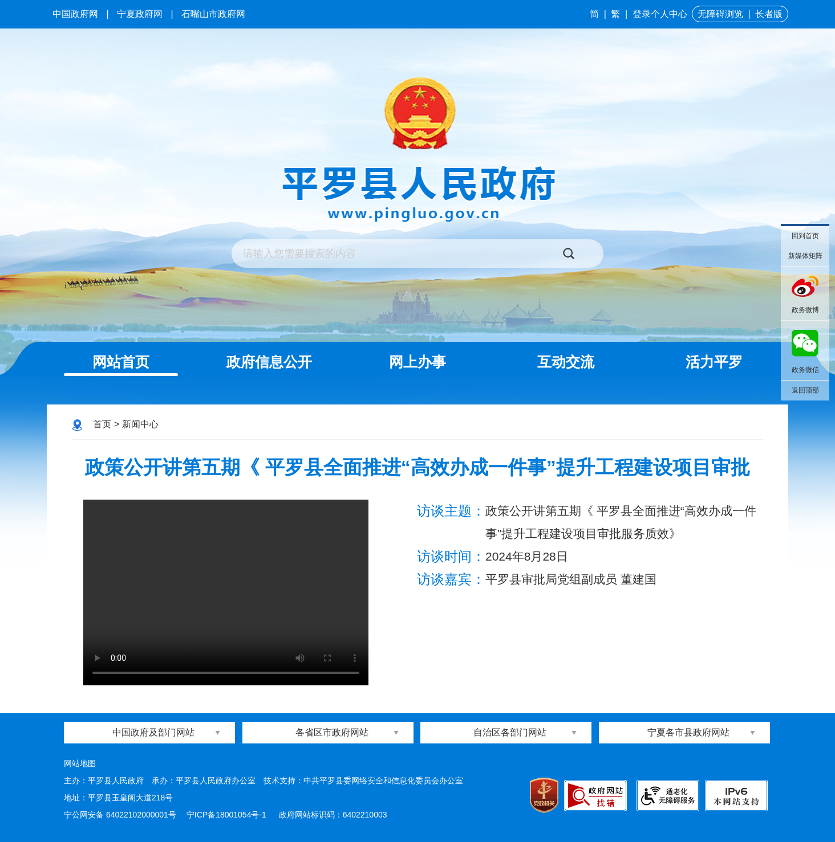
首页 (102, 424)
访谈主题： (451, 510)
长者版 (769, 14)
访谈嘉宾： (451, 579)
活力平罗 (714, 362)
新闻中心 (140, 424)
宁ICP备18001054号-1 (228, 814)
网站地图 (80, 763)
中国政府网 (75, 14)
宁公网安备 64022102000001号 (120, 814)
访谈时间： (451, 556)
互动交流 (565, 362)
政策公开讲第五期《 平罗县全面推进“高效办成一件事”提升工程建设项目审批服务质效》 (417, 483)
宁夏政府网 (140, 14)
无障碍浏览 (720, 14)
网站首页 (120, 362)
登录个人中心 (660, 14)
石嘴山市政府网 (213, 14)
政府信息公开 (269, 362)
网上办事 (417, 362)
